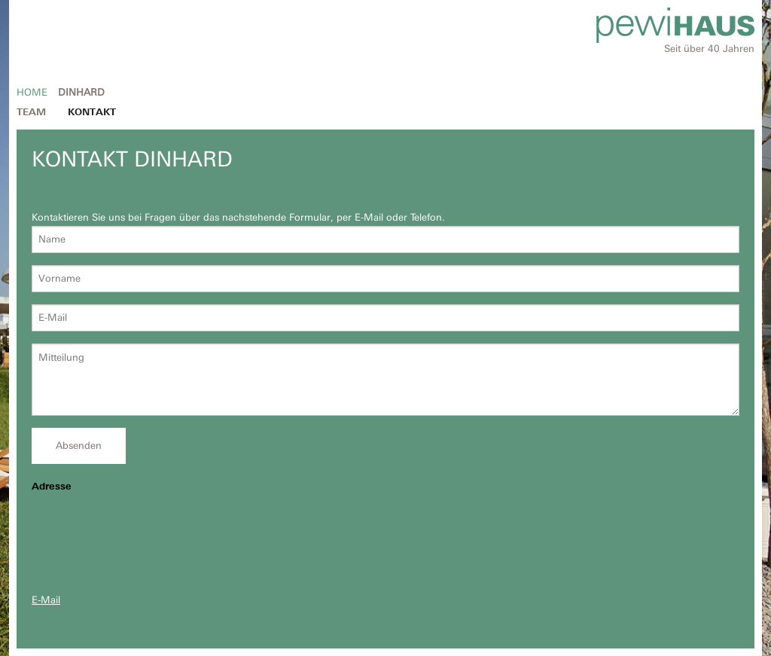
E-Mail (46, 600)
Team (31, 111)
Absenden (79, 445)
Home (32, 92)
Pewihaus (675, 25)
